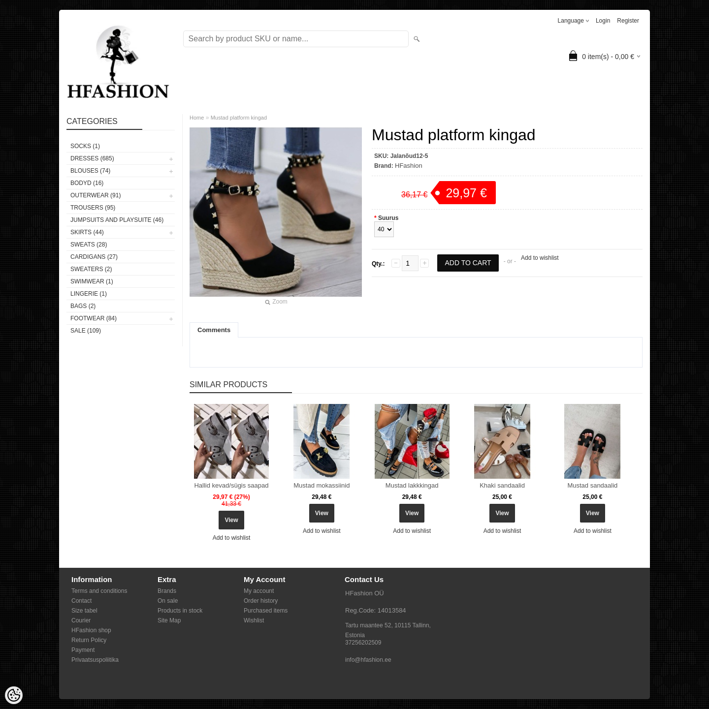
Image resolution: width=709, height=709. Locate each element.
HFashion (408, 165)
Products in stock (180, 610)
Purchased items (266, 610)
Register (628, 20)
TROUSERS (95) (92, 207)
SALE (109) (85, 330)
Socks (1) (85, 146)
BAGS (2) (83, 306)
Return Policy (88, 640)
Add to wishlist (540, 257)
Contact (81, 600)
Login (603, 20)
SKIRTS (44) (87, 232)
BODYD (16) (86, 183)
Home (197, 118)
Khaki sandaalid (502, 485)
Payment (83, 650)
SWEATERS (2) (91, 269)
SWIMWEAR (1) (91, 281)
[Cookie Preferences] (14, 695)
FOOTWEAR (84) (93, 318)
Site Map (169, 620)
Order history (261, 600)
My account (259, 590)
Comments (213, 330)
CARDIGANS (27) (94, 256)
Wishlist (254, 620)
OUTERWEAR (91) (95, 195)
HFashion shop (91, 630)
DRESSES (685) (92, 158)
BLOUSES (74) (90, 170)
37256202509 (363, 642)
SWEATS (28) (88, 244)
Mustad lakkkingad (412, 485)
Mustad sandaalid (592, 485)
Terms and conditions (99, 590)
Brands (167, 590)
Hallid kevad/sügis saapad (231, 485)
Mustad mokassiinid (321, 485)
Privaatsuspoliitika (95, 659)
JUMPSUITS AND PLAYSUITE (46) (116, 219)
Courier (81, 620)
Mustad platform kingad (239, 118)
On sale (168, 600)
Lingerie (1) (88, 293)
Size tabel (84, 610)
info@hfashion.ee (368, 659)
